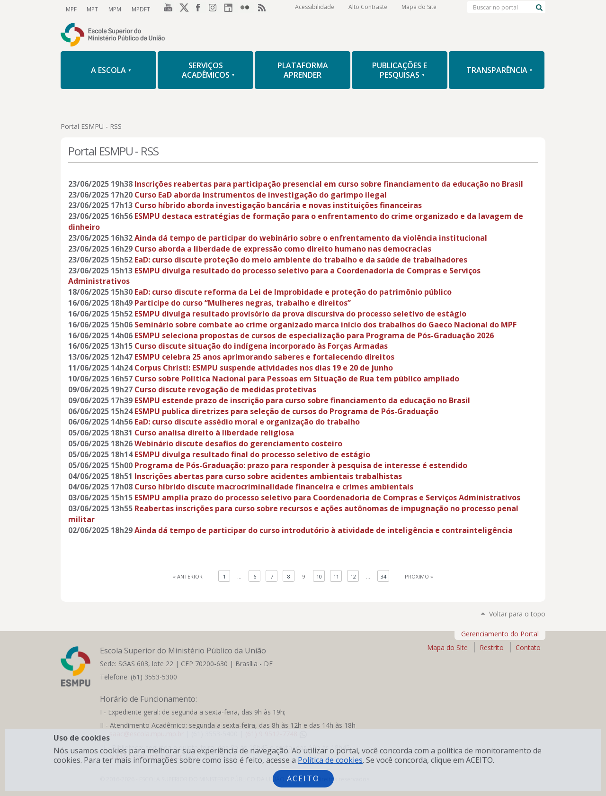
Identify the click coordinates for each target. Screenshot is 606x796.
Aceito (303, 778)
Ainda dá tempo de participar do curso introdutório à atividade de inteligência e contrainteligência (323, 530)
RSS (263, 9)
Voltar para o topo (517, 613)
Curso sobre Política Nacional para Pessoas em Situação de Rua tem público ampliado (296, 378)
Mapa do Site (419, 9)
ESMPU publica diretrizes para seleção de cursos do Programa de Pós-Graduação (286, 411)
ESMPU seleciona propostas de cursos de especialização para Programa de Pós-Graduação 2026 (314, 335)
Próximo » (419, 576)
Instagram (215, 9)
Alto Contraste (367, 9)
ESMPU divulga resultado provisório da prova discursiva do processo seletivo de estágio (300, 313)
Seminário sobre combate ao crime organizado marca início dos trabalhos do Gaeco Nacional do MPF (325, 324)
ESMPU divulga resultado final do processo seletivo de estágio (252, 454)
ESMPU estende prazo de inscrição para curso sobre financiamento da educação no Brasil (302, 400)
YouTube (167, 9)
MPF (70, 9)
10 (319, 576)
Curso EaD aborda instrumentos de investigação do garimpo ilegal (260, 195)
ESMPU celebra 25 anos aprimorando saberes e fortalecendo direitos (264, 357)
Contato (528, 647)
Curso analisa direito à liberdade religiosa (214, 432)
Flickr (247, 9)
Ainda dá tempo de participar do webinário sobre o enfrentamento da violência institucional (310, 238)
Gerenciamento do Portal (500, 633)
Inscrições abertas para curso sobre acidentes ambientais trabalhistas (268, 476)
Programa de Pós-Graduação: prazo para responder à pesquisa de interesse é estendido (300, 465)
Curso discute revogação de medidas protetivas (225, 389)
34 (383, 576)
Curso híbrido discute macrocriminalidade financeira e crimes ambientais (273, 486)
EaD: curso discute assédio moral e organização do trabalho (247, 421)
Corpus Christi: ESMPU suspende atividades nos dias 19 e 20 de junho (263, 367)
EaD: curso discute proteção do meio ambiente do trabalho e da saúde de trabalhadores (300, 259)
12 (353, 576)
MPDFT (138, 9)
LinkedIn (231, 9)
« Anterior (188, 576)
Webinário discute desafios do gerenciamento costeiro (238, 443)
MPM (113, 9)
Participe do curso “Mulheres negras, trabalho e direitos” (242, 303)
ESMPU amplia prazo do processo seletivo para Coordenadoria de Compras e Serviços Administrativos (327, 497)
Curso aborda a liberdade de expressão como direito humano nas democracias (282, 249)
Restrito (492, 647)
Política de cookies (330, 760)
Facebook (199, 9)
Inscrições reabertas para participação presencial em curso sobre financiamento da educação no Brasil (328, 184)
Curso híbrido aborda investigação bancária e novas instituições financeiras (278, 205)
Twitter (183, 9)
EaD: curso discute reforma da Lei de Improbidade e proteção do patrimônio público (293, 292)
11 (336, 576)
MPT (91, 9)
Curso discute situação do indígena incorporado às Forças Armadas (261, 346)
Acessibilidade (314, 9)
